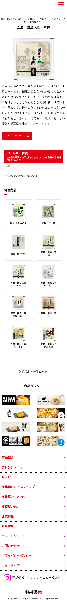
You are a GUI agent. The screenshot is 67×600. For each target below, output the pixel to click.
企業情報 (8, 516)
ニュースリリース (14, 535)
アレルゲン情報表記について (22, 175)
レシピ (6, 477)
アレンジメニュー (14, 467)
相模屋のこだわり (14, 496)
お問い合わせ (11, 545)
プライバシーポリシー (17, 555)
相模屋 (10, 6)
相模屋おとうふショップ (18, 486)
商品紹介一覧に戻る (35, 371)
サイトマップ (11, 565)
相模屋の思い (11, 506)
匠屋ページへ (15, 135)
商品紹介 (8, 457)
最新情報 (8, 526)
